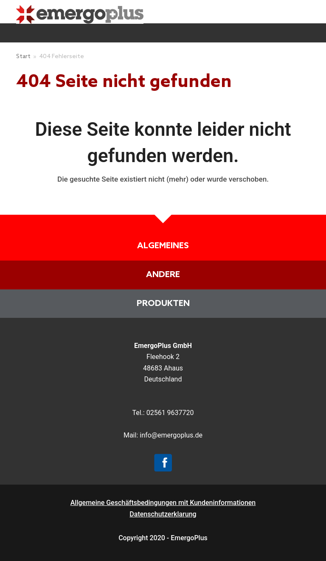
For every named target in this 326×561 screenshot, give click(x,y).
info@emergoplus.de (171, 435)
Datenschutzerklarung (162, 514)
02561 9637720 (170, 413)
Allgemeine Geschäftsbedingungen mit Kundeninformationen (163, 503)
